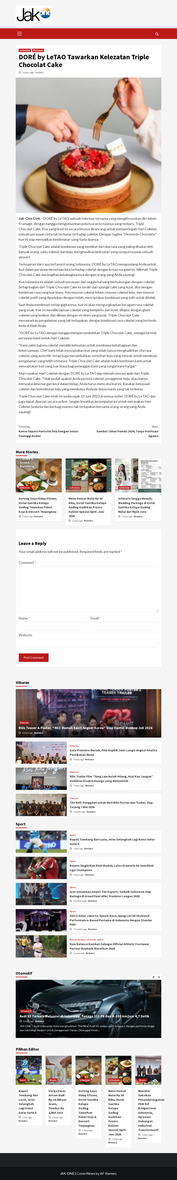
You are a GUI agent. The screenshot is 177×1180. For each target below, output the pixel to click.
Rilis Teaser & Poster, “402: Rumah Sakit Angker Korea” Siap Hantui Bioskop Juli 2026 (86, 728)
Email (95, 618)
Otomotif (26, 1011)
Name (24, 618)
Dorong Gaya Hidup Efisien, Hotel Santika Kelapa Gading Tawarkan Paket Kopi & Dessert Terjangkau (88, 1108)
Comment (27, 562)
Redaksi (39, 72)
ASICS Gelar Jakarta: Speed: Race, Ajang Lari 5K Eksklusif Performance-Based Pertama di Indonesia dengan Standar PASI (111, 920)
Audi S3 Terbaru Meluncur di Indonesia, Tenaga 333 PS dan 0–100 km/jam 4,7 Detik (84, 1016)
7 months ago (80, 929)
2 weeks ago (79, 811)
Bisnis (53, 1080)
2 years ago (79, 953)
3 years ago (28, 72)
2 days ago (27, 516)
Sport (73, 835)
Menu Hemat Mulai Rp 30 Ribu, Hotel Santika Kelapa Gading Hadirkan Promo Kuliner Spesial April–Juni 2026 (87, 507)
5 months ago (80, 900)
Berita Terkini (77, 940)
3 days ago (127, 516)
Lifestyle (25, 50)
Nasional (38, 50)
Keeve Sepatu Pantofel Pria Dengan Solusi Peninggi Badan (53, 431)
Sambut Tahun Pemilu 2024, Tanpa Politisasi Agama (123, 431)
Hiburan (24, 722)
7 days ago (78, 785)
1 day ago (78, 848)
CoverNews (86, 1173)
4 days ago (27, 732)
